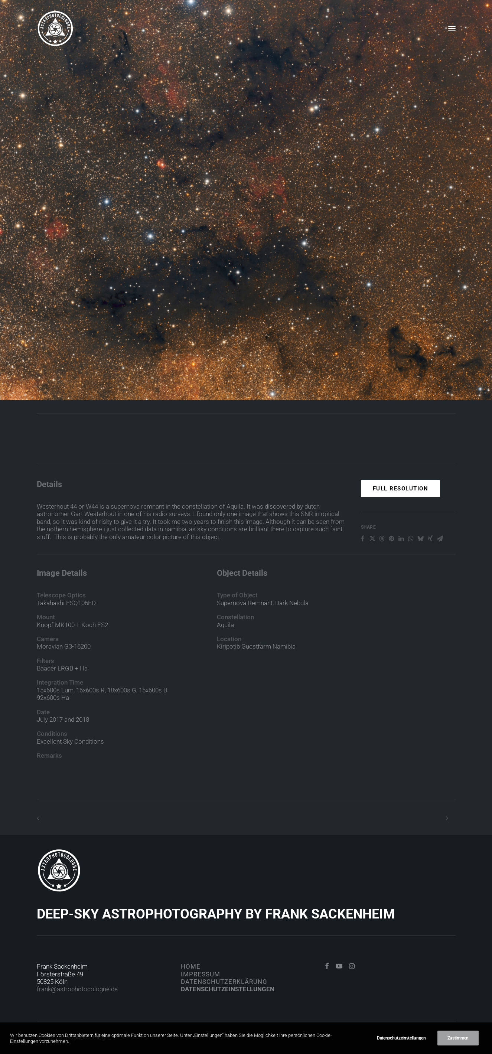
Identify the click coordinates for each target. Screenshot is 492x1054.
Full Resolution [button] (401, 517)
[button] (452, 28)
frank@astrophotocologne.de (77, 989)
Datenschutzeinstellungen (227, 989)
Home (191, 966)
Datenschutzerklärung (224, 981)
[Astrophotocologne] (55, 28)
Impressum (200, 974)
